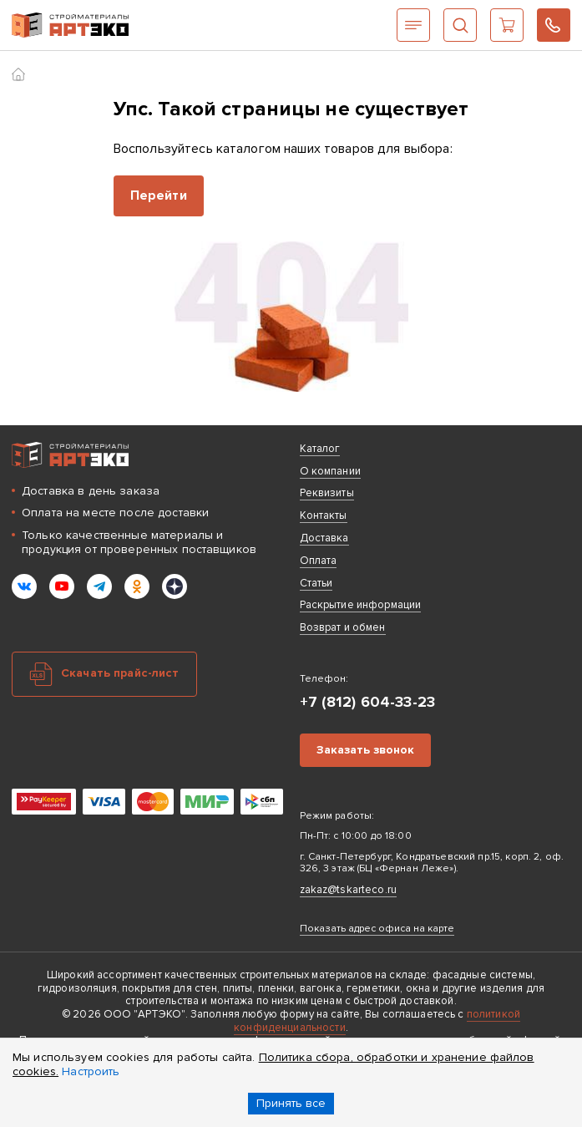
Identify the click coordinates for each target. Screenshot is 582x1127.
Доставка (324, 538)
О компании (330, 471)
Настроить (90, 1071)
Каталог (413, 25)
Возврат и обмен (343, 627)
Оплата (318, 560)
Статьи (316, 583)
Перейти (158, 195)
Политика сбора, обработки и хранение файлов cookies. (273, 1064)
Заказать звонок (365, 750)
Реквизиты (327, 493)
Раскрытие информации (361, 605)
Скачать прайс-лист (120, 673)
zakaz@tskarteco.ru (348, 889)
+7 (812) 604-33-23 (553, 25)
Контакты (323, 515)
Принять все (291, 1103)
